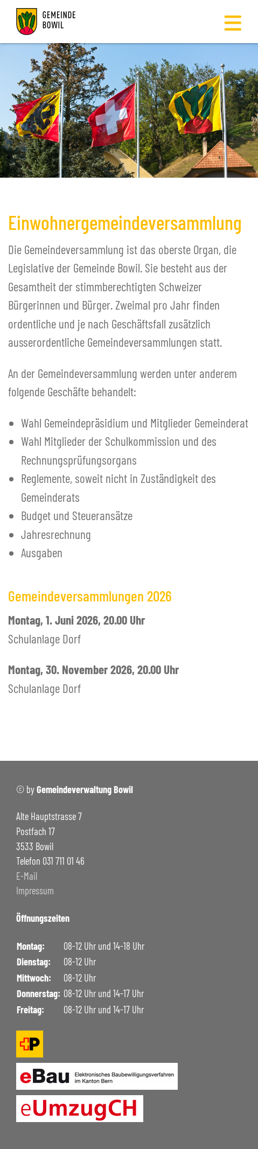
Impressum (35, 890)
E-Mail (26, 876)
